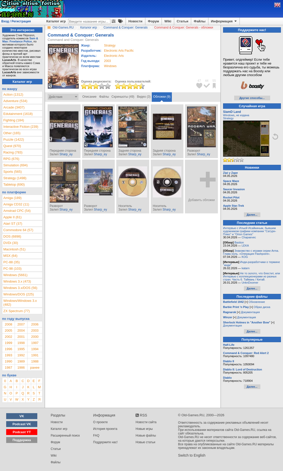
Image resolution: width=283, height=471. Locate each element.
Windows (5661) (15, 275)
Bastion (239, 242)
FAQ (96, 435)
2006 (35, 324)
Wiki (167, 21)
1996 (8, 349)
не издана (242, 115)
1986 (21, 367)
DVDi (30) (10, 243)
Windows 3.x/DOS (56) (20, 288)
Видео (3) (144, 96)
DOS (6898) (12, 236)
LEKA (245, 245)
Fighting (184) (13, 120)
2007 (21, 324)
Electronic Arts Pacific (119, 50)
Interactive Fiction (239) (20, 127)
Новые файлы (146, 435)
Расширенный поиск (65, 435)
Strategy (228, 118)
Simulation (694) (15, 165)
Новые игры (144, 429)
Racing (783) (12, 152)
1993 (8, 355)
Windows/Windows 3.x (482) (20, 302)
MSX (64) (10, 256)
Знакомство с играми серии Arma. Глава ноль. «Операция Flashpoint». (251, 252)
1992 (21, 355)
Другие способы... (252, 97)
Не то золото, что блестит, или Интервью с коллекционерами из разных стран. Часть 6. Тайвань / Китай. (251, 276)
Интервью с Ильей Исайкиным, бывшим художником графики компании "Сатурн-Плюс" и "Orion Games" (249, 231)
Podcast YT (22, 432)
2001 (21, 337)
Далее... (251, 214)
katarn (246, 268)
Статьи (182, 21)
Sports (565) (12, 172)
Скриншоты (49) (122, 96)
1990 (8, 361)
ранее (34, 367)
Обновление (257, 301)
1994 (35, 349)
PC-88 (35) (11, 262)
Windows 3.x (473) (17, 281)
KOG (245, 256)
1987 (8, 367)
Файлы (200, 21)
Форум (153, 21)
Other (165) (11, 133)
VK (22, 416)
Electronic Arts (114, 56)
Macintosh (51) (14, 249)
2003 (107, 61)
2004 (21, 330)
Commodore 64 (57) (18, 230)
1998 (21, 343)
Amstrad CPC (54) (17, 211)
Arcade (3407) (13, 107)
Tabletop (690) (14, 184)
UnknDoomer (250, 282)
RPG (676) (11, 159)
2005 (8, 330)
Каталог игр (56, 21)
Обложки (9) (161, 96)
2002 (8, 337)
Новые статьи (145, 442)
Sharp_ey (66, 154)
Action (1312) (13, 94)
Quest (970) (12, 146)
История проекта (105, 429)
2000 (35, 337)
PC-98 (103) (12, 268)
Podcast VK (21, 424)
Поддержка (22, 440)
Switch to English (192, 455)
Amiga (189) (12, 198)
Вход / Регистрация (16, 21)
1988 (35, 361)
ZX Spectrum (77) (16, 311)
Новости (135, 21)
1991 (35, 355)
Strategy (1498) (14, 178)
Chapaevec (249, 237)
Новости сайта (146, 422)
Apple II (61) (12, 217)
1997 (35, 343)
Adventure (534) (15, 101)
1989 (21, 361)
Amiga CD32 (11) (16, 204)
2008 (8, 324)
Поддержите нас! (105, 442)
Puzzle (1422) (13, 139)
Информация (224, 21)
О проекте (100, 422)
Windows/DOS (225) (18, 294)
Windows (229, 115)
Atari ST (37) (12, 223)
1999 (8, 343)
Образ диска (262, 307)
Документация (250, 312)
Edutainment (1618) (18, 114)
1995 (21, 349)
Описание (89, 96)
